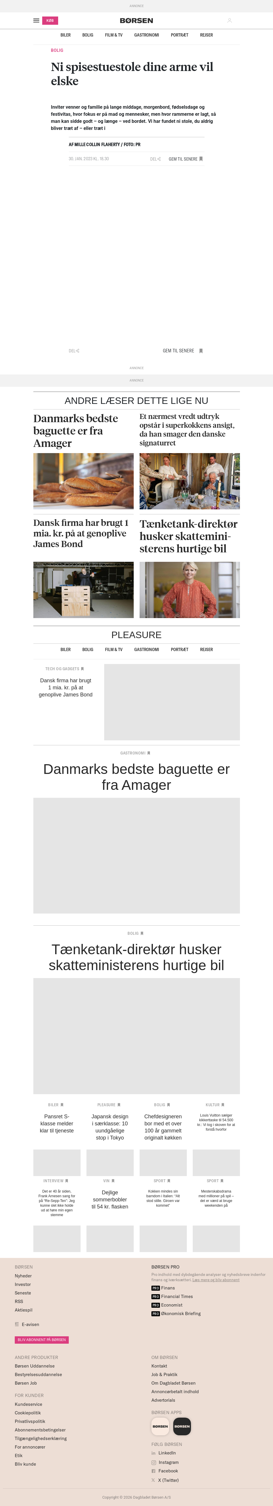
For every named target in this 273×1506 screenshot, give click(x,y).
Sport (160, 1180)
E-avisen (30, 1324)
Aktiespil (23, 1310)
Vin (106, 1180)
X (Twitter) (165, 1480)
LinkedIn (163, 1453)
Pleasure (106, 1104)
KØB (50, 21)
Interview (53, 1180)
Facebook (164, 1471)
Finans (163, 1288)
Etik (18, 1455)
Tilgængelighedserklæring (41, 1438)
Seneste (23, 1293)
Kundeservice (28, 1404)
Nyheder (23, 1276)
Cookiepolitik (28, 1413)
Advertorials (163, 1400)
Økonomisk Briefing (176, 1313)
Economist (167, 1305)
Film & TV (113, 35)
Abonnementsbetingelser (40, 1430)
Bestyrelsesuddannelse (38, 1374)
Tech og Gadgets (62, 668)
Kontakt (159, 1366)
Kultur (213, 1104)
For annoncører (30, 1447)
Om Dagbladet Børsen (173, 1383)
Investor (23, 1284)
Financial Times (172, 1296)
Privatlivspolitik (30, 1421)
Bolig (87, 35)
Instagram (165, 1462)
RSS (19, 1301)
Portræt (179, 35)
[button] (231, 21)
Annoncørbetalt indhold (175, 1391)
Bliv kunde (25, 1464)
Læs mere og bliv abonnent (216, 1279)
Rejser (206, 35)
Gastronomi (146, 35)
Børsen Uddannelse (35, 1366)
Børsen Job (26, 1383)
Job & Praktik (164, 1374)
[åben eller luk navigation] (37, 20)
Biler (66, 35)
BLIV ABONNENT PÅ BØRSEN (42, 1339)
